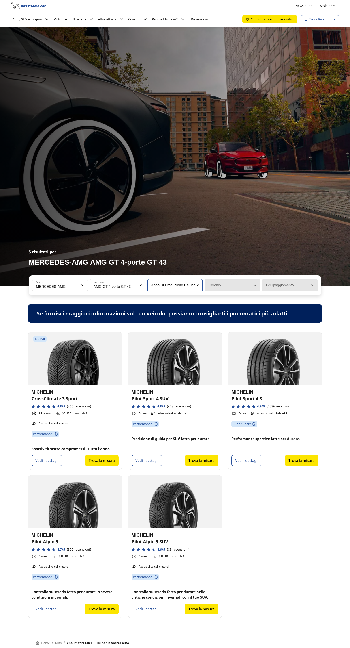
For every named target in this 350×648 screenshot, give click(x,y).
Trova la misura (102, 460)
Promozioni (199, 19)
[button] (82, 285)
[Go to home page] (29, 6)
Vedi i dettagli (46, 460)
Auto (58, 643)
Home (43, 643)
